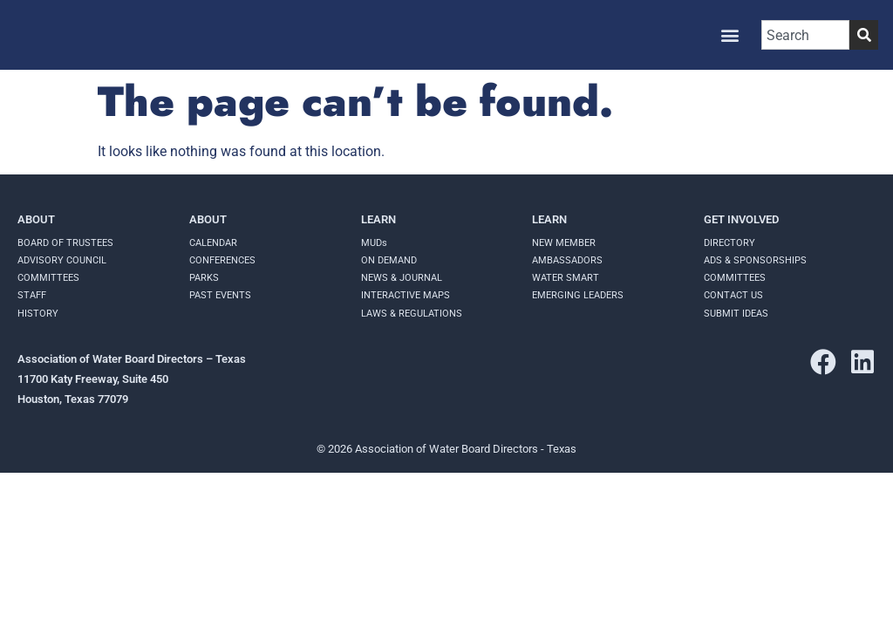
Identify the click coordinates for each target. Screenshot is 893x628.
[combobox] (805, 35)
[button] (729, 35)
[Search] (863, 35)
